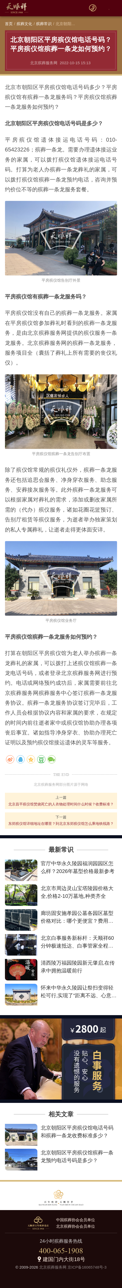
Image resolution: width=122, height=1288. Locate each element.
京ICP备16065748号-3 (86, 1267)
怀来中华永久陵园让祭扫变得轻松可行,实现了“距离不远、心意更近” (79, 995)
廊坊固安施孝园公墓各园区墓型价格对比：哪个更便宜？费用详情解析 (77, 921)
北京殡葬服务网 (52, 1267)
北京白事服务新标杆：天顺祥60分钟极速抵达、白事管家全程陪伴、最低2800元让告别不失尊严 (78, 945)
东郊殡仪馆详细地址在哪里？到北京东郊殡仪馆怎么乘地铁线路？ (61, 823)
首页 (9, 23)
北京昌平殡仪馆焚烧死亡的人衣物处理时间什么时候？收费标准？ (61, 804)
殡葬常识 (44, 23)
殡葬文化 (24, 23)
